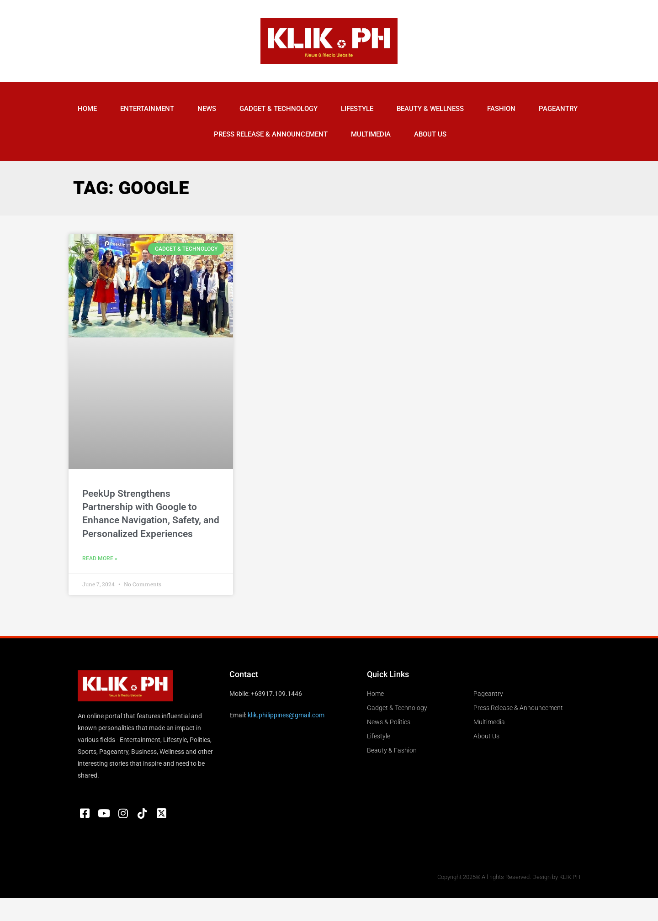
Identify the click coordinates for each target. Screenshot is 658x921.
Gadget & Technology (278, 109)
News (206, 109)
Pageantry (558, 109)
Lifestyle (357, 109)
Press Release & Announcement (271, 134)
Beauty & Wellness (430, 109)
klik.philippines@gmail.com (286, 715)
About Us (430, 134)
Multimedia (371, 134)
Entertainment (147, 109)
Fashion (501, 109)
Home (87, 109)
